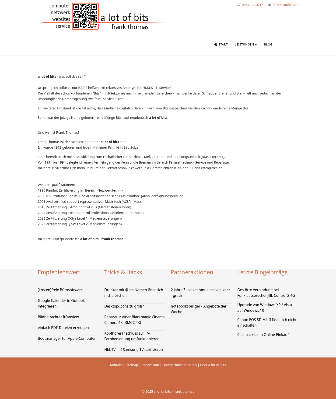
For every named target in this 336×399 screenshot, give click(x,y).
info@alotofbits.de (285, 5)
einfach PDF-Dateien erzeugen (63, 327)
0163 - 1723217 (252, 5)
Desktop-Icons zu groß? (124, 306)
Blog (268, 44)
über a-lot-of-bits (213, 365)
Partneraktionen (192, 272)
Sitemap (132, 365)
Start (221, 44)
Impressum (150, 365)
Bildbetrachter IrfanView (58, 317)
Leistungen (244, 44)
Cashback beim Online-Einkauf (263, 334)
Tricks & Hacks (123, 272)
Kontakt (116, 365)
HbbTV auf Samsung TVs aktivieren (133, 349)
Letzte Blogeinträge (262, 272)
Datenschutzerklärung (180, 365)
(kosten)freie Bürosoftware (60, 289)
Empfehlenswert (59, 272)
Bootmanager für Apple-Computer (67, 338)
